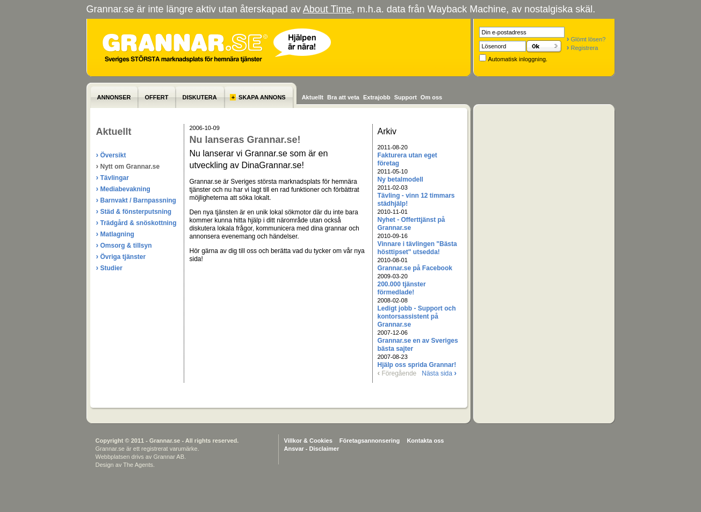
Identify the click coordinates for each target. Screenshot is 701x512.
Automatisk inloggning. (518, 59)
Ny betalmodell (400, 179)
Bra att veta (343, 97)
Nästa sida (439, 373)
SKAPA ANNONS (258, 97)
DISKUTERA (199, 97)
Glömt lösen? (586, 39)
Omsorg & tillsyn (124, 245)
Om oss (431, 97)
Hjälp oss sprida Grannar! (417, 365)
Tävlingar (112, 177)
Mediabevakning (123, 188)
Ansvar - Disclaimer (311, 448)
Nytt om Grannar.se (128, 166)
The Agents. (139, 464)
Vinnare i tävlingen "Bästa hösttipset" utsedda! (417, 248)
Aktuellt (312, 97)
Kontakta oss (425, 440)
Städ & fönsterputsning (134, 211)
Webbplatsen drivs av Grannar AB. (141, 456)
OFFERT (156, 97)
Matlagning (115, 233)
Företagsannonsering (369, 440)
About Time (327, 9)
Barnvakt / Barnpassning (136, 200)
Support (405, 97)
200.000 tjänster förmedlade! (402, 288)
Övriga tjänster (121, 256)
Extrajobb (377, 97)
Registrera (582, 48)
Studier (109, 267)
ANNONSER (114, 97)
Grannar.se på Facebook (415, 268)
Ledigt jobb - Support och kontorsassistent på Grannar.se (417, 316)
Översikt (111, 154)
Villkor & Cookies (308, 440)
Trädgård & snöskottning (136, 222)
